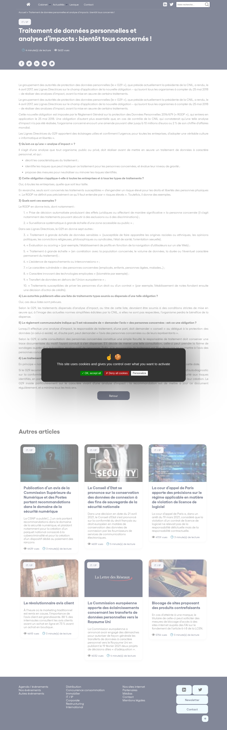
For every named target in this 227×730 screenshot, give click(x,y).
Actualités (58, 4)
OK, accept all (91, 373)
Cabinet (43, 4)
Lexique (74, 4)
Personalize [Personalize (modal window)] (139, 373)
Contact (89, 4)
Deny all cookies (117, 373)
